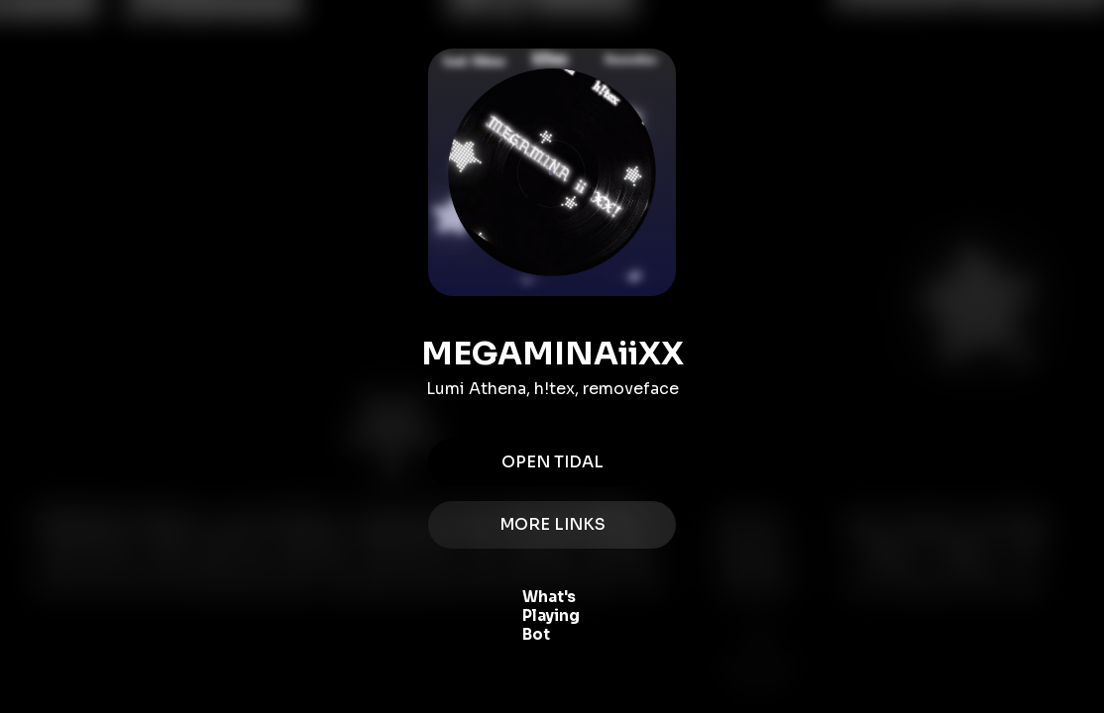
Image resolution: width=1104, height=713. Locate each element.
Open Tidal (552, 462)
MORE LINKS (552, 525)
